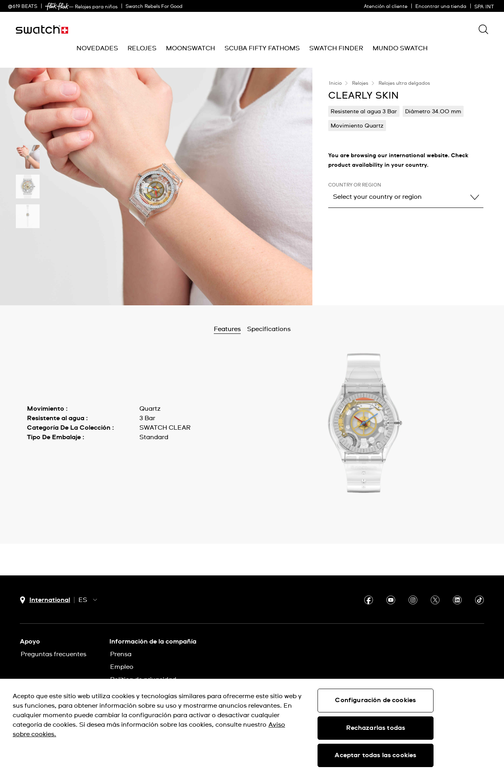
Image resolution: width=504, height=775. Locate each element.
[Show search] (483, 29)
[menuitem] (97, 48)
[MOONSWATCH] (190, 48)
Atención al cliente (385, 6)
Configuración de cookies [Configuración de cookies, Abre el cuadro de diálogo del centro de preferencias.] (375, 700)
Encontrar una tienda (440, 6)
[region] (252, 727)
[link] (57, 6)
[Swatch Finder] (336, 48)
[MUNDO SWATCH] (400, 48)
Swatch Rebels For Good (154, 6)
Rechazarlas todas (375, 728)
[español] (485, 6)
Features (247, 329)
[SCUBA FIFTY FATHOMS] (262, 48)
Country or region (354, 185)
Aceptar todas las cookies (375, 755)
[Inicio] (42, 29)
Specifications (289, 329)
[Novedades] (97, 48)
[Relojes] (141, 48)
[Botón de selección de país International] (45, 600)
